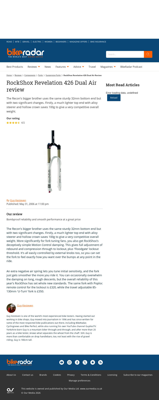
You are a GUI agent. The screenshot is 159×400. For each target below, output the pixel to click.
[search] (148, 54)
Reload (113, 97)
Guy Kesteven (25, 305)
